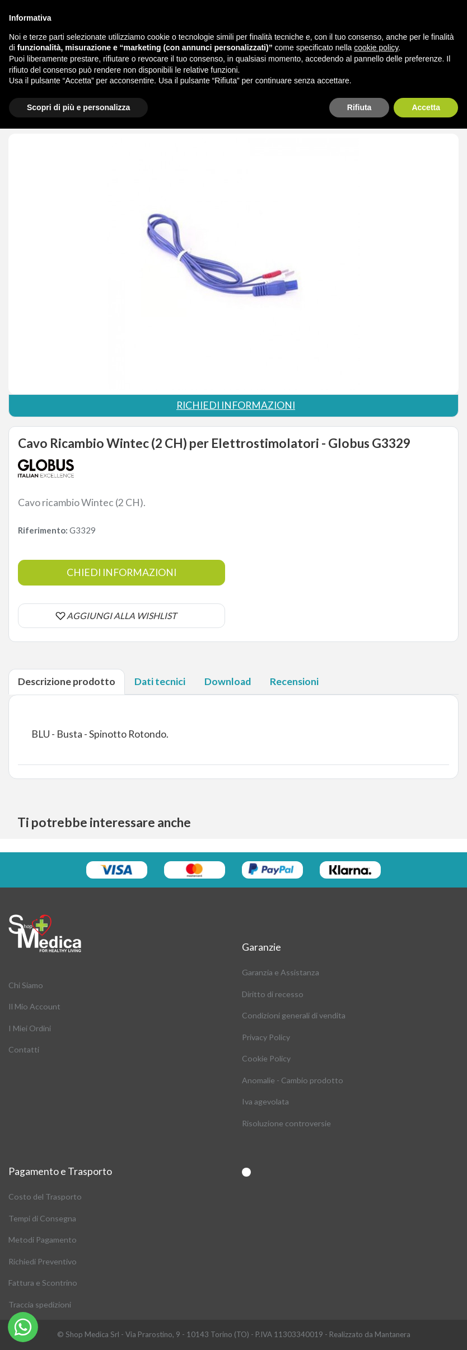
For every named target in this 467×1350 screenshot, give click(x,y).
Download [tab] (227, 681)
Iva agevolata (265, 1101)
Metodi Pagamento (42, 1239)
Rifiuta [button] (359, 107)
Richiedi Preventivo (42, 1261)
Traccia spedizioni (39, 1304)
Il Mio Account (34, 1006)
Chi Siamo (25, 985)
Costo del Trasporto (45, 1196)
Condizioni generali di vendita (293, 1015)
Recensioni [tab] (294, 681)
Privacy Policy (266, 1037)
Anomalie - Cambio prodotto (292, 1080)
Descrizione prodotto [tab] (66, 681)
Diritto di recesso (272, 994)
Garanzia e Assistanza (280, 972)
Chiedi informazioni (121, 572)
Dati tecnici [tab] (159, 681)
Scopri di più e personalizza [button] (78, 107)
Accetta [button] (426, 107)
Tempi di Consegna (42, 1218)
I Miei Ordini (29, 1028)
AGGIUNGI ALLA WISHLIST (121, 615)
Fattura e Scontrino (42, 1282)
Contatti (23, 1049)
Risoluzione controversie (286, 1123)
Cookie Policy (266, 1058)
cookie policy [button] (376, 47)
